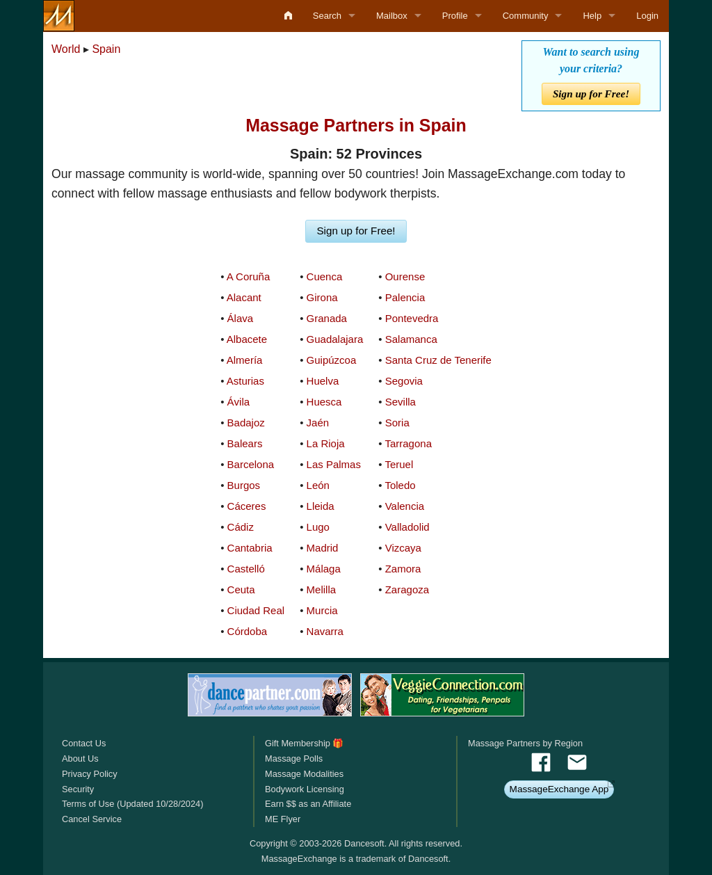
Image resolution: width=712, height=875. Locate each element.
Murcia (322, 610)
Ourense (405, 276)
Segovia (404, 381)
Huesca (324, 402)
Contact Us (84, 743)
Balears (245, 443)
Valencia (404, 506)
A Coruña (248, 276)
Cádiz (240, 527)
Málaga (324, 569)
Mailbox (391, 15)
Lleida (320, 506)
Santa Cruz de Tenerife (438, 360)
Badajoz (246, 422)
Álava (240, 318)
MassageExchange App (559, 789)
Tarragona (408, 443)
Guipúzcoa (332, 360)
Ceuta (241, 589)
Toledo (400, 485)
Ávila (238, 402)
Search (327, 15)
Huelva (323, 381)
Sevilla (400, 402)
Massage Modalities (304, 774)
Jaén (318, 422)
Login (647, 15)
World (66, 49)
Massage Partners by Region (525, 743)
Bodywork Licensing (304, 789)
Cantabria (250, 548)
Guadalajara (335, 339)
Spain (106, 49)
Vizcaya (403, 548)
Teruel (399, 464)
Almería (245, 360)
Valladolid (407, 527)
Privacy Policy (90, 774)
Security (78, 789)
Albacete (247, 339)
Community (526, 15)
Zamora (403, 569)
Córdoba (247, 631)
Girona (322, 297)
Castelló (246, 569)
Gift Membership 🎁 (304, 743)
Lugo (318, 527)
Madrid (323, 548)
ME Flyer (282, 819)
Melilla (322, 589)
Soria (397, 422)
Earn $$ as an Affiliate (308, 803)
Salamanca (411, 339)
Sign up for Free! (591, 93)
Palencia (405, 297)
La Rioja (326, 443)
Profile (455, 15)
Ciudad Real (256, 610)
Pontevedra (412, 318)
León (318, 485)
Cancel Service (92, 819)
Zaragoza (407, 589)
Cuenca (325, 276)
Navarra (325, 631)
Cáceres (246, 506)
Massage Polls (294, 758)
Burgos (244, 485)
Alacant (244, 297)
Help (592, 15)
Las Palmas (334, 464)
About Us (80, 758)
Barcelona (251, 464)
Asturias (245, 381)
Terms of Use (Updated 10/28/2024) (132, 803)
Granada (327, 318)
